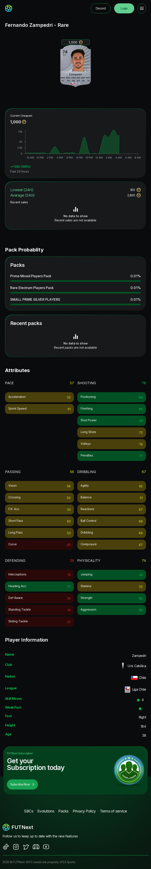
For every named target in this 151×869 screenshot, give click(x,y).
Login (124, 8)
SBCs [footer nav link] (28, 811)
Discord (101, 8)
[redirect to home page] (8, 8)
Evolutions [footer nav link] (45, 811)
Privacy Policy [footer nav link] (84, 811)
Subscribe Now (22, 784)
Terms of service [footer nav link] (113, 811)
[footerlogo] (75, 827)
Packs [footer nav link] (63, 811)
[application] (75, 145)
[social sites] (6, 846)
